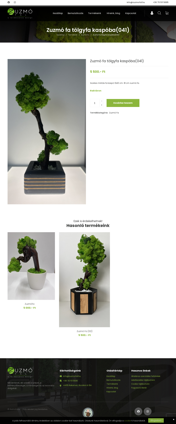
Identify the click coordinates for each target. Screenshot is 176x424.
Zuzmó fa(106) (33, 333)
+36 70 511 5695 (160, 2)
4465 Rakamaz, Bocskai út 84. (77, 385)
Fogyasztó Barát (139, 387)
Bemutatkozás (75, 13)
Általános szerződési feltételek (145, 376)
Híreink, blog (113, 13)
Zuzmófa (88, 304)
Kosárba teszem (123, 102)
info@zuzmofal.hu (136, 2)
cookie (127, 420)
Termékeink (94, 13)
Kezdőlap (58, 13)
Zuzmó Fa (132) (143, 331)
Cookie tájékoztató (140, 384)
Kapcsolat (130, 13)
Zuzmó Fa (85, 35)
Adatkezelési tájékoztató (143, 380)
